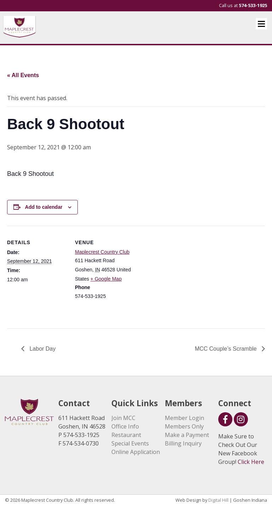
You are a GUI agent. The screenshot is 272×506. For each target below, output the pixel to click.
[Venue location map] (180, 274)
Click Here (251, 462)
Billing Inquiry (183, 443)
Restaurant (126, 435)
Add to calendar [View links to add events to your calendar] (44, 207)
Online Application (135, 452)
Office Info (125, 426)
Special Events (130, 443)
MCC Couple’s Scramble (226, 349)
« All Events (23, 75)
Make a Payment (187, 435)
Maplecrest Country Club (102, 252)
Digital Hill (218, 500)
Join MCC (123, 418)
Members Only (184, 426)
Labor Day (42, 349)
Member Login (184, 418)
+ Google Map (106, 279)
